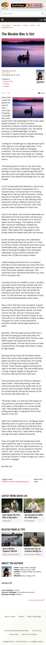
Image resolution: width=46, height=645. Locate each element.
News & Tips (17, 25)
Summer (5, 481)
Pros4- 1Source (7, 554)
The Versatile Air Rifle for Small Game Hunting (34, 517)
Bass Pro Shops (10, 617)
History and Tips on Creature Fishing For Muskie (33, 551)
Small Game (30, 521)
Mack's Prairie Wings (34, 617)
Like (2, 93)
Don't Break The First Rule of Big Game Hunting (11, 517)
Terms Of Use (36, 631)
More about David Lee (35, 600)
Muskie (32, 25)
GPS (5, 186)
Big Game (8, 521)
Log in (41, 20)
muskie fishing (14, 481)
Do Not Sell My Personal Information (16, 631)
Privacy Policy (13, 634)
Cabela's (21, 617)
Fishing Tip (25, 481)
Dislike (7, 93)
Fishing (26, 25)
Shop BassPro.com (4, 9)
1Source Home (6, 25)
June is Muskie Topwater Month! (10, 549)
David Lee (12, 71)
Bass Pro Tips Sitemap (28, 634)
